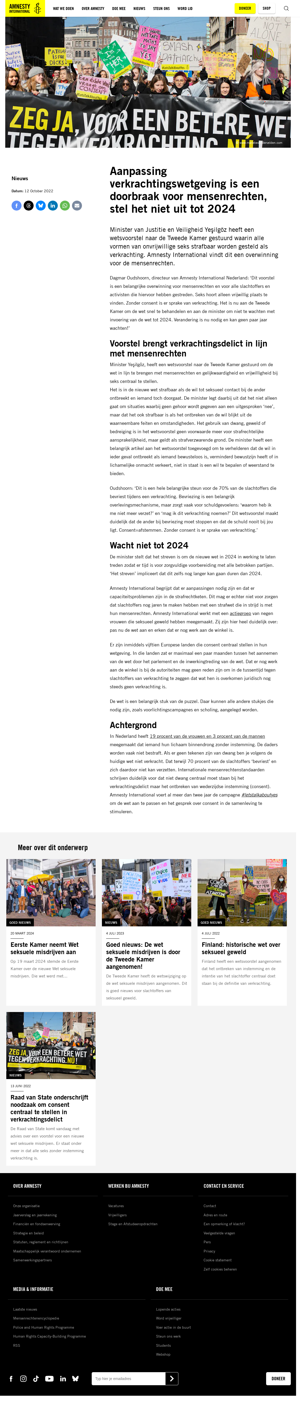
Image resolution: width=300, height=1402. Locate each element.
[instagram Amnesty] (23, 1378)
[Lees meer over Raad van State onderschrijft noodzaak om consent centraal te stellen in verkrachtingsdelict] (51, 1089)
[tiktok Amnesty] (36, 1378)
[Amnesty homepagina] (25, 8)
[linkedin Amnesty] (63, 1378)
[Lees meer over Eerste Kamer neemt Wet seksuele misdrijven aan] (51, 932)
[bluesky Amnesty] (75, 1378)
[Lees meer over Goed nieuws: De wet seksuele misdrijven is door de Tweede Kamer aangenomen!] (146, 932)
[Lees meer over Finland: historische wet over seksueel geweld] (242, 932)
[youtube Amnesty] (49, 1378)
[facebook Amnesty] (11, 1378)
